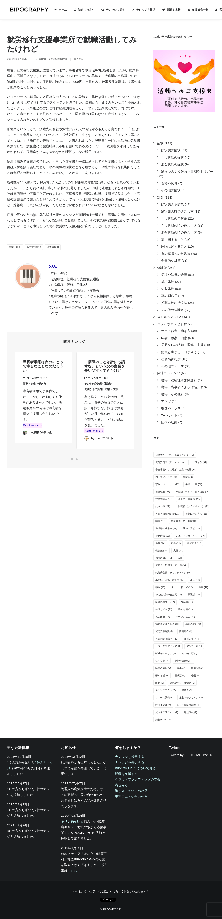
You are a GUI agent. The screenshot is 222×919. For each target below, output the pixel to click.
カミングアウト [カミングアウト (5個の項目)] (165, 690)
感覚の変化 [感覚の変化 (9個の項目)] (193, 624)
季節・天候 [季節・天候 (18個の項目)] (191, 528)
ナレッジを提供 (140, 9)
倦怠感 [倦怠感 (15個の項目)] (161, 550)
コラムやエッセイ (36, 383)
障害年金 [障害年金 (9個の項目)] (186, 631)
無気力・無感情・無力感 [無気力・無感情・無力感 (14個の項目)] (171, 565)
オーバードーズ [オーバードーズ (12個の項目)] (182, 587)
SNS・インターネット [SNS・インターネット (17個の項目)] (190, 535)
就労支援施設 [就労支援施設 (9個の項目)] (164, 631)
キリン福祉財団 (72, 821)
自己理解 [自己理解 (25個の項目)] (162, 491)
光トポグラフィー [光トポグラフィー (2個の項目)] (166, 712)
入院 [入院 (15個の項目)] (178, 550)
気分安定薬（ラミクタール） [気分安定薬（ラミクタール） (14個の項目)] (173, 572)
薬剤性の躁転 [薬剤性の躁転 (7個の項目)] (184, 660)
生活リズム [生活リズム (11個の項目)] (163, 609)
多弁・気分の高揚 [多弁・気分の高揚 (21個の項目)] (167, 513)
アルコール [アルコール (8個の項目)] (194, 646)
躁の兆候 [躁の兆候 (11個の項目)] (185, 609)
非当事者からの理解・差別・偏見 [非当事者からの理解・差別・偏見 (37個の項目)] (175, 469)
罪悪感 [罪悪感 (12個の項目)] (194, 594)
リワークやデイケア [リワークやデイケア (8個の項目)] (168, 646)
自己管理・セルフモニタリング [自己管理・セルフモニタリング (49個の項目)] (174, 455)
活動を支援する (126, 774)
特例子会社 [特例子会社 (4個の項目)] (163, 705)
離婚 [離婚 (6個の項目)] (159, 683)
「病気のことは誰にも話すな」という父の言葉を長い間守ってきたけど (104, 380)
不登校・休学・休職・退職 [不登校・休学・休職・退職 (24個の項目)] (192, 491)
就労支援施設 (34, 247)
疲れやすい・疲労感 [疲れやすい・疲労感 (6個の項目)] (182, 683)
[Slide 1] (72, 459)
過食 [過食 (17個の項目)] (160, 543)
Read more (32, 430)
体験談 (42, 59)
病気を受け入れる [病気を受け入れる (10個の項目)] (167, 624)
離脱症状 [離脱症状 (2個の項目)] (190, 712)
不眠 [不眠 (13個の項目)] (160, 587)
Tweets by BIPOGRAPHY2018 (191, 755)
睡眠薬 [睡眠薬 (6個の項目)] (180, 675)
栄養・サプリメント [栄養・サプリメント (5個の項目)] (191, 697)
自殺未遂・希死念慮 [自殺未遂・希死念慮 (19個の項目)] (184, 521)
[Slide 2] (76, 459)
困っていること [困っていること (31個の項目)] (166, 477)
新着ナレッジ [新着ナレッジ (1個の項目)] (164, 719)
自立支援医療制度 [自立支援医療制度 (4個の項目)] (188, 705)
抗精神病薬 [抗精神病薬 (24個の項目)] (163, 499)
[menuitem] (55, 9)
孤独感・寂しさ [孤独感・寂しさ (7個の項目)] (165, 653)
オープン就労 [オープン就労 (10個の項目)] (185, 616)
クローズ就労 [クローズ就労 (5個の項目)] (164, 697)
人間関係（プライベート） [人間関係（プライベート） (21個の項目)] (192, 506)
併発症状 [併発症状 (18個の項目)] (162, 535)
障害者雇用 (53, 247)
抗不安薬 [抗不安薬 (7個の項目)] (162, 660)
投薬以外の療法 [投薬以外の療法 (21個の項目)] (196, 513)
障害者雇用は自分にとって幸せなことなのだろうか (43, 372)
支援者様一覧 (195, 9)
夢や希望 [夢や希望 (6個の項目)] (162, 675)
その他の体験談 (57, 59)
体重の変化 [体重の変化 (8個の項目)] (192, 638)
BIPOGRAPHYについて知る (135, 768)
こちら (72, 870)
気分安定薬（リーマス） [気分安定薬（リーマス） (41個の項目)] (171, 462)
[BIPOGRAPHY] (26, 10)
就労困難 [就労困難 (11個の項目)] (162, 616)
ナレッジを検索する (129, 757)
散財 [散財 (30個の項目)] (188, 477)
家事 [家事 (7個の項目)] (181, 668)
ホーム (58, 9)
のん (81, 59)
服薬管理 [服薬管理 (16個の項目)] (194, 543)
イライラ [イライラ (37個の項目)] (200, 462)
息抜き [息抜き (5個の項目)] (187, 690)
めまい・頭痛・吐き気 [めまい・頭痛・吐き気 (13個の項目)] (169, 580)
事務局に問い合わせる (131, 796)
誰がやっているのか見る (133, 791)
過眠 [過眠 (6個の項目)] (195, 675)
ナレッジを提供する (129, 762)
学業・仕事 (15, 247)
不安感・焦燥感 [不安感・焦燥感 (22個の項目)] (189, 499)
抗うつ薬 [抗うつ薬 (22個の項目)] (162, 506)
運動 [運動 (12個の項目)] (203, 587)
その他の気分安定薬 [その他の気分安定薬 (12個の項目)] (168, 594)
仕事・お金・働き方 (34, 389)
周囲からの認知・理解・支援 (101, 403)
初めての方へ (81, 9)
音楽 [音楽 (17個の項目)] (176, 543)
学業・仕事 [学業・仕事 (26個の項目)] (193, 484)
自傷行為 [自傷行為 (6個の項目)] (197, 668)
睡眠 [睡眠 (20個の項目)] (160, 521)
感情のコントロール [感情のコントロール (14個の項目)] (168, 558)
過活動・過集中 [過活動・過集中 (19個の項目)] (166, 528)
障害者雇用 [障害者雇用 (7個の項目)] (163, 668)
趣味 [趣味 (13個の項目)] (195, 580)
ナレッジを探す (110, 9)
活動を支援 (169, 9)
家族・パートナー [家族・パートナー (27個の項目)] (167, 484)
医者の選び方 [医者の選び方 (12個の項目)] (165, 602)
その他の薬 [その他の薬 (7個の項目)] (189, 653)
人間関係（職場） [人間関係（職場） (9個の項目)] (166, 638)
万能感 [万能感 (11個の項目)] (187, 602)
